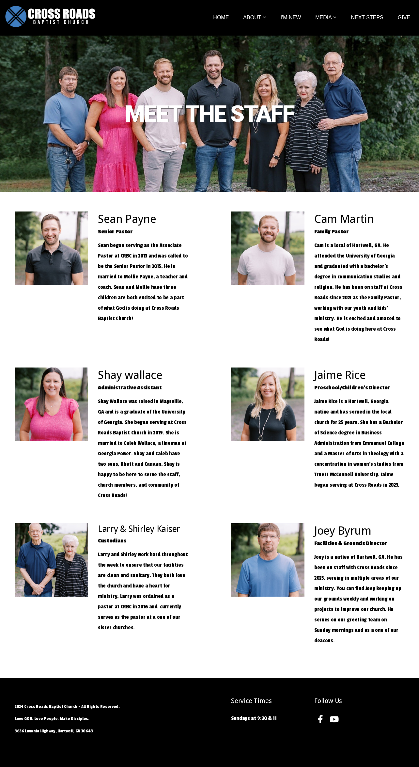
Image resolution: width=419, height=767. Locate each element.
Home (221, 17)
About (254, 17)
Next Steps (367, 17)
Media (325, 17)
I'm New (291, 17)
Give (404, 17)
